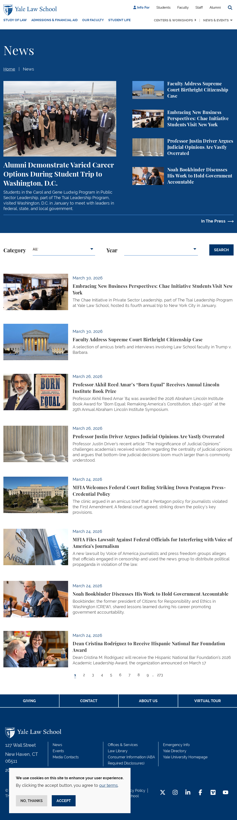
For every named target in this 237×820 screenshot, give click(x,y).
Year (111, 250)
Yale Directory (174, 751)
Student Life (119, 20)
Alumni (215, 7)
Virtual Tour (207, 701)
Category (14, 250)
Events (58, 751)
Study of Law (15, 20)
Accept (64, 801)
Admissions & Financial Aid (54, 20)
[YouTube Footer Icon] (225, 793)
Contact (88, 701)
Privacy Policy (133, 790)
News (28, 69)
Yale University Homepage (185, 757)
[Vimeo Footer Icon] (213, 793)
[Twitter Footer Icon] (162, 793)
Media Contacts (66, 757)
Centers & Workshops (173, 20)
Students (163, 7)
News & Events (216, 20)
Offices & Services (123, 745)
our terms (108, 785)
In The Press (213, 221)
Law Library (118, 751)
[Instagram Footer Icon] (175, 793)
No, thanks (31, 801)
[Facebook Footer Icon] (200, 793)
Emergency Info (176, 745)
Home (9, 69)
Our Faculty (93, 20)
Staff (199, 7)
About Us (148, 701)
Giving (29, 701)
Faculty (183, 7)
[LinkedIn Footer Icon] (188, 793)
